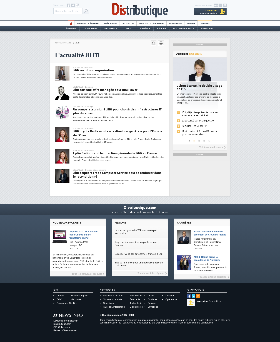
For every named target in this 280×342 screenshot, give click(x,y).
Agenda (191, 23)
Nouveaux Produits (183, 28)
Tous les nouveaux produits (87, 274)
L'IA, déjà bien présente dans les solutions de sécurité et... (200, 114)
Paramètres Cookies (67, 303)
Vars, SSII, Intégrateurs (151, 23)
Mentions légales (79, 295)
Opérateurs (110, 23)
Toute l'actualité (63, 43)
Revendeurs (175, 23)
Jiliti (77, 43)
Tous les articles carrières (212, 277)
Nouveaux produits (112, 299)
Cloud (128, 28)
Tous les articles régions (151, 273)
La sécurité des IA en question (198, 120)
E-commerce (110, 28)
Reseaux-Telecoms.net (65, 330)
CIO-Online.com (61, 327)
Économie (71, 28)
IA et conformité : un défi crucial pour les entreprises (200, 133)
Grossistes (128, 23)
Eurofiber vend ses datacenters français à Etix (138, 254)
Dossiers (204, 23)
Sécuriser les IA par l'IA (194, 126)
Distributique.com (62, 324)
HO (71, 23)
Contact (60, 295)
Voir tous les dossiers (211, 147)
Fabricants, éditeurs (88, 23)
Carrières (144, 28)
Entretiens (207, 28)
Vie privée (76, 299)
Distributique (140, 10)
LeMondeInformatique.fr (65, 320)
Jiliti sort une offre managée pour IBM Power (105, 90)
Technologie (90, 28)
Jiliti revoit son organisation (93, 70)
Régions (161, 28)
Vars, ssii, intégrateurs (114, 306)
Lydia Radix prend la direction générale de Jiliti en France (115, 153)
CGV (59, 299)
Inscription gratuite (208, 11)
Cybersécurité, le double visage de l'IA (199, 87)
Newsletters (209, 301)
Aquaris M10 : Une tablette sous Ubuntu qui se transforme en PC (83, 234)
